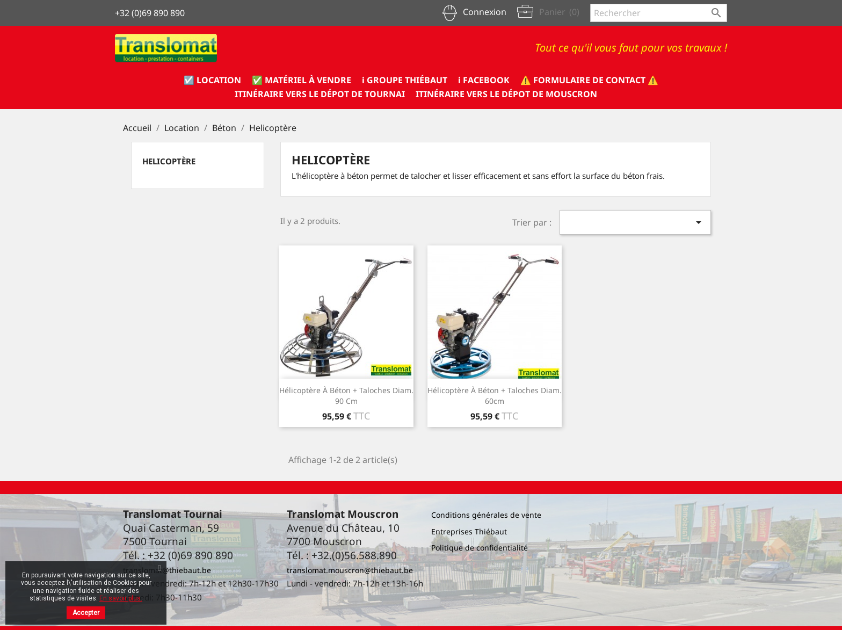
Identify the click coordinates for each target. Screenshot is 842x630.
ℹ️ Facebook (484, 80)
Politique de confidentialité (479, 547)
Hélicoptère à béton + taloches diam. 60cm (494, 395)
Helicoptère (168, 161)
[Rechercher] (658, 13)
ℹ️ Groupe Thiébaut (404, 80)
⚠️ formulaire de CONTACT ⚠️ (589, 80)
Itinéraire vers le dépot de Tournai (320, 94)
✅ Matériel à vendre (301, 80)
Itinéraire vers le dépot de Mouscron (506, 94)
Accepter (85, 613)
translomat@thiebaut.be (167, 570)
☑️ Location (212, 80)
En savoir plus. (120, 598)
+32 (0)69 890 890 (150, 13)
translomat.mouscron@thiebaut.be (350, 570)
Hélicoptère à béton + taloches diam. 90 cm (346, 395)
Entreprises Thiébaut (469, 531)
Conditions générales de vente (486, 515)
